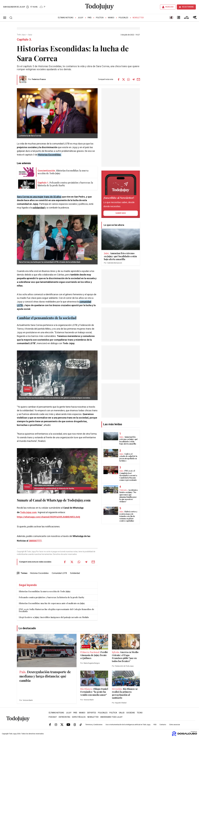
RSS (155, 724)
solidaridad (38, 207)
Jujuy (80, 17)
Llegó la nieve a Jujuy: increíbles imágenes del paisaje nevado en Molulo (54, 617)
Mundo (111, 17)
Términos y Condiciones (93, 724)
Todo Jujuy (21, 34)
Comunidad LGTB (59, 573)
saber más (120, 213)
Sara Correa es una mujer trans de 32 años (39, 197)
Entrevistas (64, 717)
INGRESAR (169, 7)
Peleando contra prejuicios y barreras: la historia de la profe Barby (51, 597)
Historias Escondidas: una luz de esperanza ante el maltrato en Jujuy (52, 603)
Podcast (53, 717)
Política (100, 17)
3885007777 (35, 541)
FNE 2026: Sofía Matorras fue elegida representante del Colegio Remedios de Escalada (56, 610)
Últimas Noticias (65, 17)
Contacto (163, 724)
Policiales (123, 17)
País (90, 17)
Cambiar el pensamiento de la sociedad (46, 318)
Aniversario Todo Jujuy (111, 717)
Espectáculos (79, 717)
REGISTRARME (188, 7)
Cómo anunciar (174, 724)
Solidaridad (75, 573)
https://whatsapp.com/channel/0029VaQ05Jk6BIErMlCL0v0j (48, 517)
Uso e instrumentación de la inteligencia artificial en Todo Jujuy (128, 724)
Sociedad (130, 712)
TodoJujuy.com (28, 512)
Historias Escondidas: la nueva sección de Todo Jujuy (45, 591)
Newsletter (138, 17)
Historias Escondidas (49, 154)
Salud (122, 712)
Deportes (91, 712)
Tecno (140, 712)
